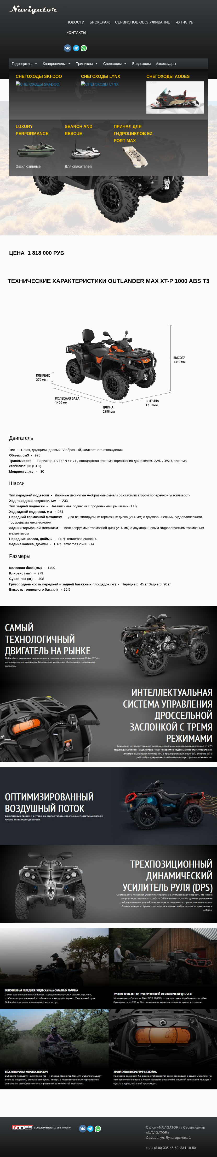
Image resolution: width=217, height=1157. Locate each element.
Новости (75, 22)
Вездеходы (141, 64)
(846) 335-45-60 (166, 1146)
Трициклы (87, 63)
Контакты (76, 33)
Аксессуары (166, 64)
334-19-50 (188, 1146)
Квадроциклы (57, 63)
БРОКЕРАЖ (100, 22)
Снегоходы (115, 63)
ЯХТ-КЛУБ (184, 22)
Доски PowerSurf (26, 74)
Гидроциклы (25, 63)
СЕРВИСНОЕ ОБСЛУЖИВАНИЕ (142, 22)
